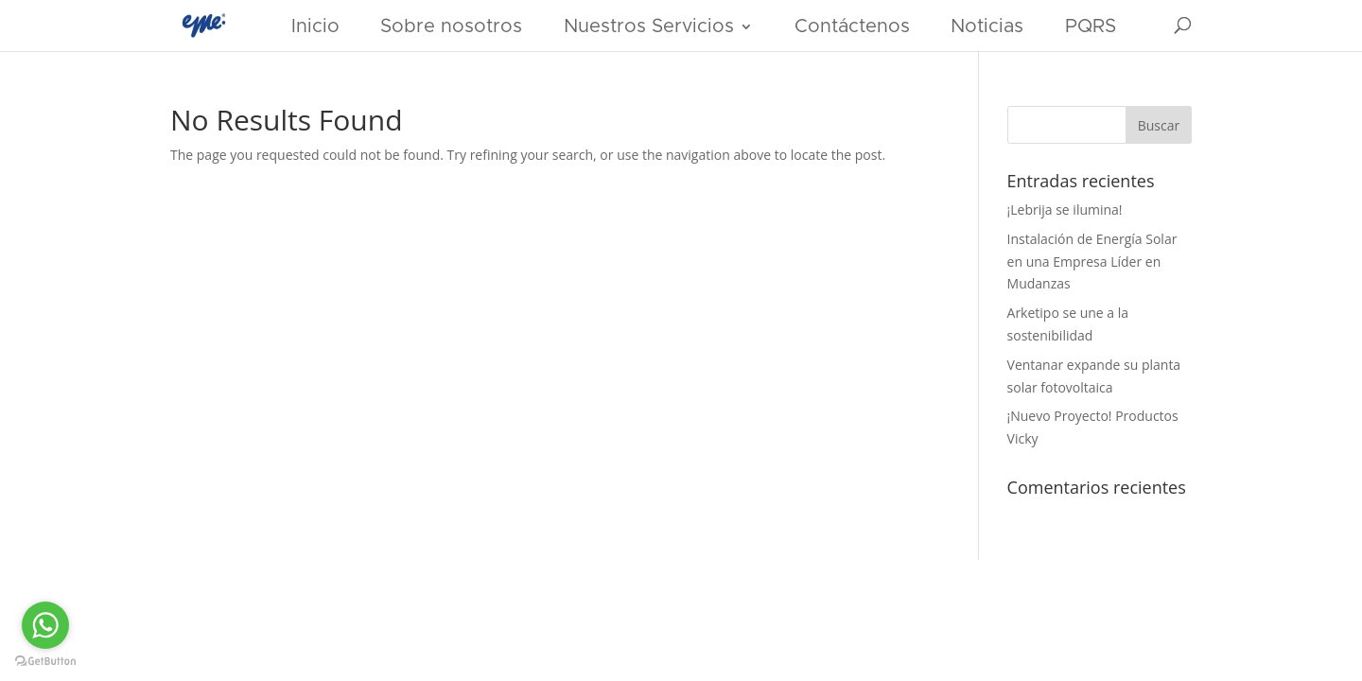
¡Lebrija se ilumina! (1065, 209)
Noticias (987, 26)
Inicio (315, 26)
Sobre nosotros (451, 26)
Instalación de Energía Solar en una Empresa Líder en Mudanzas (1092, 261)
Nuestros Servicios (649, 26)
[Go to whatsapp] (45, 625)
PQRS (1090, 26)
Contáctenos (852, 26)
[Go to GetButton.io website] (45, 661)
